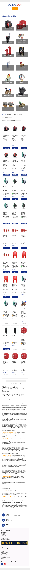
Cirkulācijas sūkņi (8, 29)
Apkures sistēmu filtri (8, 42)
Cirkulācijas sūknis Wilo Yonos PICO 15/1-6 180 (5, 310)
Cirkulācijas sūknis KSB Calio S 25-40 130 (6, 161)
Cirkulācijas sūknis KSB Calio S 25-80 (23, 135)
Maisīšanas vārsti (21, 95)
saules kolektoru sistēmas (23, 399)
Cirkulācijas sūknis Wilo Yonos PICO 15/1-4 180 (23, 286)
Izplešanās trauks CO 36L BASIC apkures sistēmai (14, 261)
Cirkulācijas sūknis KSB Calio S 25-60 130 (15, 161)
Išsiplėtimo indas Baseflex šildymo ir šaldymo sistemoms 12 (5, 364)
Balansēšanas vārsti (8, 95)
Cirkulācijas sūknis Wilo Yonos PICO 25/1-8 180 (14, 310)
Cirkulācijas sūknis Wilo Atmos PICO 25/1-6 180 (14, 212)
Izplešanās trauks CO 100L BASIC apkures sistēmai (14, 286)
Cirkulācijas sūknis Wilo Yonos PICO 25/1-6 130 (5, 212)
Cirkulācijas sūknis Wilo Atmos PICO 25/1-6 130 (23, 212)
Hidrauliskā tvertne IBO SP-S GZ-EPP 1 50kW (6, 337)
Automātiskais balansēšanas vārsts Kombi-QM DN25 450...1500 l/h (23, 311)
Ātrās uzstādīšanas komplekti (21, 54)
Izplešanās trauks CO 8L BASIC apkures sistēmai (5, 237)
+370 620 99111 (9, 520)
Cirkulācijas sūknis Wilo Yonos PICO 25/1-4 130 (23, 188)
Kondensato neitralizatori (8, 68)
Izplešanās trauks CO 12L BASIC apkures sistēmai (14, 237)
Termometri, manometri (21, 82)
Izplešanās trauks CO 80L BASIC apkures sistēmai (5, 286)
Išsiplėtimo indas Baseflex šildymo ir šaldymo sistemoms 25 (23, 364)
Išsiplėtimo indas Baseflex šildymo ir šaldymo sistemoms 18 (14, 364)
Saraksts (9, 114)
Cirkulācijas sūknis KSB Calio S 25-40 (6, 135)
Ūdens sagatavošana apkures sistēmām (22, 41)
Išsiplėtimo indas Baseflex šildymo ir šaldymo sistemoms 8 (23, 338)
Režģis (4, 114)
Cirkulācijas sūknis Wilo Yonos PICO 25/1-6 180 (5, 188)
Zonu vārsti (8, 109)
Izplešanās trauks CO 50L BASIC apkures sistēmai (23, 261)
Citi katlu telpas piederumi (22, 108)
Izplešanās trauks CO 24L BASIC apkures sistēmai (5, 261)
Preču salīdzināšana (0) (18, 114)
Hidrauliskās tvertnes (8, 55)
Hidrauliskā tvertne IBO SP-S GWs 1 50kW (15, 337)
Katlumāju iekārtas (9, 14)
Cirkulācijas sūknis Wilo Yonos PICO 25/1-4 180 (23, 162)
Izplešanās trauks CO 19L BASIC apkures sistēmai (23, 237)
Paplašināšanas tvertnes (22, 28)
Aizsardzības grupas (8, 82)
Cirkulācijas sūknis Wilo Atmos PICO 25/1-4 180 (14, 188)
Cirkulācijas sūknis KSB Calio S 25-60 (15, 135)
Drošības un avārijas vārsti (22, 68)
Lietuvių (13, 0)
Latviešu (17, 0)
